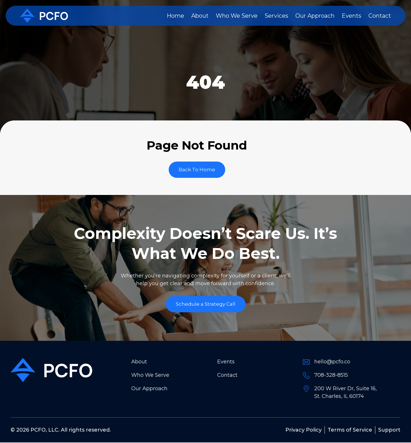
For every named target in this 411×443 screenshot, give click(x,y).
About (200, 15)
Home (175, 15)
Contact (379, 15)
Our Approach (315, 15)
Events (351, 15)
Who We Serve (236, 15)
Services (276, 15)
